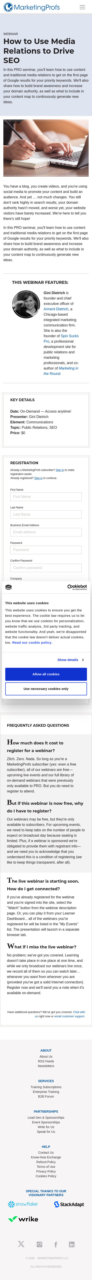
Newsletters (46, 1066)
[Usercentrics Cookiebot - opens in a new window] (67, 587)
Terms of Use (46, 1166)
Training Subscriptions (46, 1087)
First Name (17, 489)
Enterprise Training (46, 1092)
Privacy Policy (46, 1171)
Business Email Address (24, 525)
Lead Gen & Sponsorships (46, 1117)
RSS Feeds (46, 1061)
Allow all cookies (46, 674)
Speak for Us (46, 1131)
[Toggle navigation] (82, 7)
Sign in (60, 470)
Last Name (16, 507)
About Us (46, 1056)
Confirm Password (21, 560)
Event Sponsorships (46, 1122)
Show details (68, 660)
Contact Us (46, 1152)
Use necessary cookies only (46, 689)
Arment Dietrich (56, 309)
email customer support (69, 1016)
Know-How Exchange (46, 1157)
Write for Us (46, 1127)
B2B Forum (46, 1096)
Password (16, 543)
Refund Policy (46, 1162)
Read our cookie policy (31, 642)
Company (16, 578)
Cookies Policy (46, 1176)
